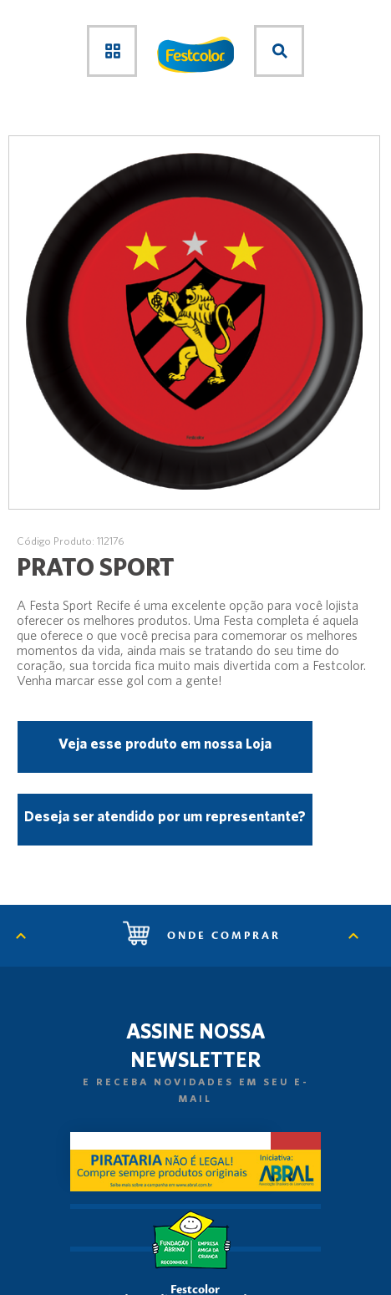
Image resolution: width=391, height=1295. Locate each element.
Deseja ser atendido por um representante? (165, 816)
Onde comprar (202, 936)
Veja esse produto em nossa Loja (165, 743)
